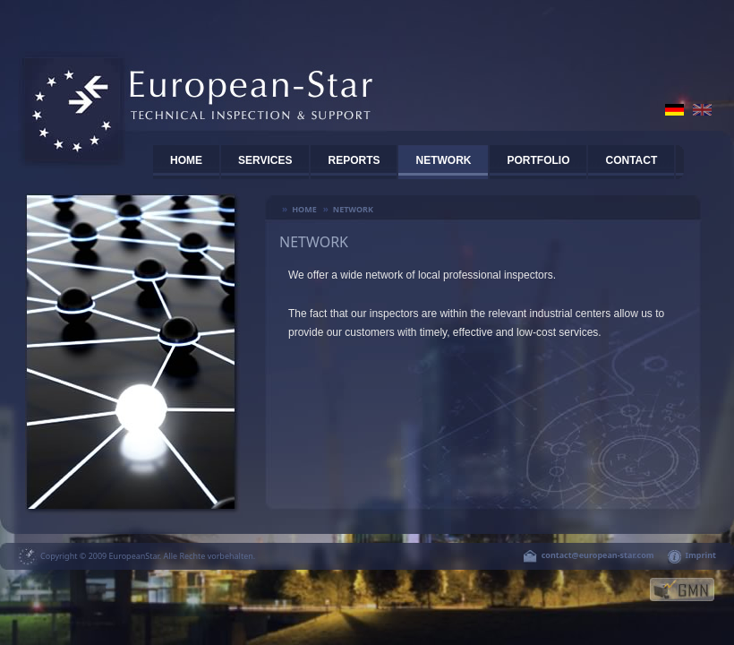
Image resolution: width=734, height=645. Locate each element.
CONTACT (631, 160)
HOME (186, 160)
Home (304, 209)
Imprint (701, 555)
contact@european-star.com (598, 555)
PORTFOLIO (538, 160)
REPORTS (354, 160)
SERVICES (265, 160)
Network (443, 160)
